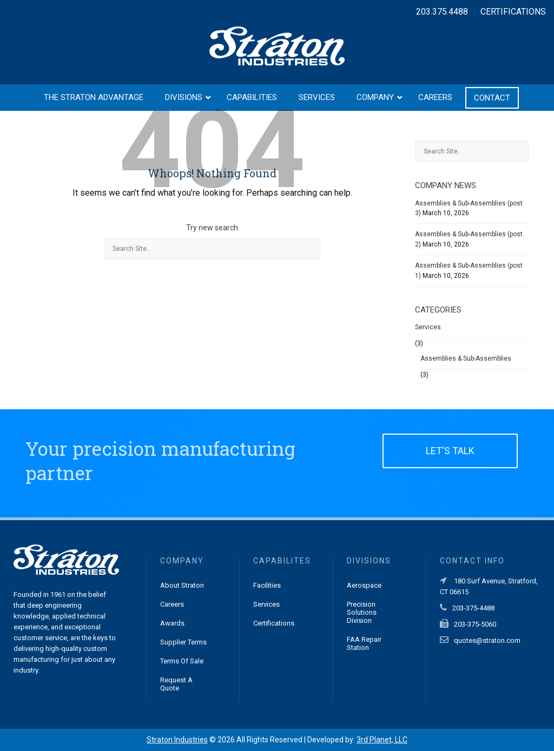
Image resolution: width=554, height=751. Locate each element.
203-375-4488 (473, 608)
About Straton (182, 585)
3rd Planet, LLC (382, 739)
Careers (172, 604)
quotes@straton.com (487, 640)
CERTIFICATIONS (513, 11)
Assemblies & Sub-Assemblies (465, 358)
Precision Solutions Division (362, 612)
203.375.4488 (442, 11)
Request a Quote (176, 684)
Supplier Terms (183, 642)
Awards (172, 623)
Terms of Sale (181, 661)
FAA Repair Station (364, 643)
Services (428, 327)
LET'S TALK (450, 450)
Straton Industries (177, 739)
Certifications (273, 623)
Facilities (267, 585)
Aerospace (364, 585)
